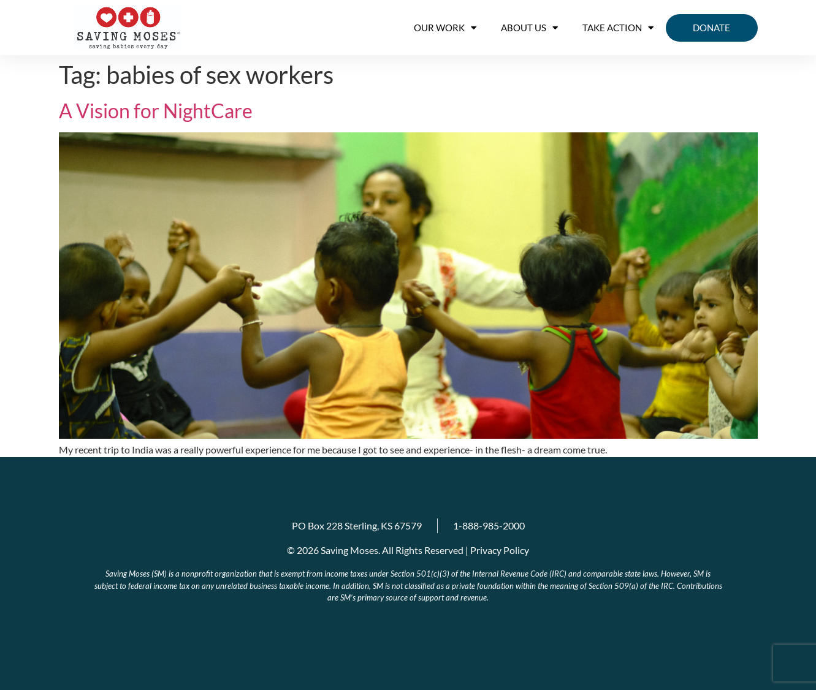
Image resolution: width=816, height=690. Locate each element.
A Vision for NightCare (156, 111)
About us (529, 28)
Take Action (618, 28)
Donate (711, 27)
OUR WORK (445, 28)
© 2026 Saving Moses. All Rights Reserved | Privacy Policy (408, 550)
